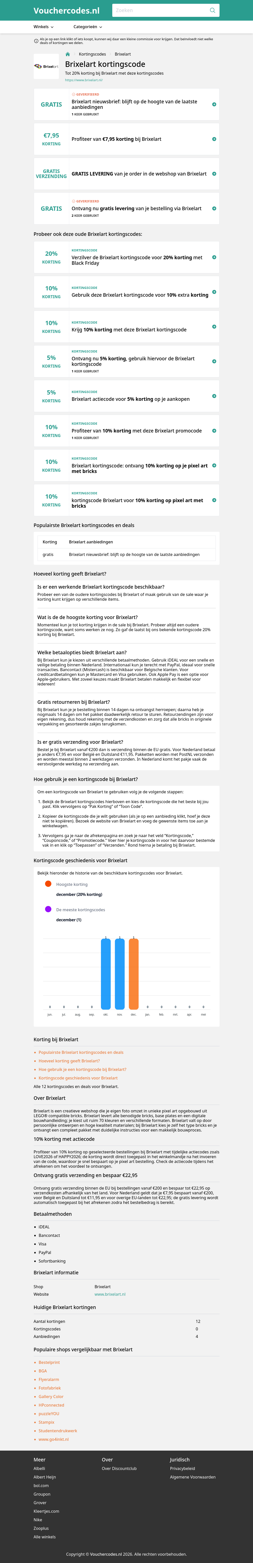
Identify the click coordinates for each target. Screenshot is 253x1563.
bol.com (41, 1485)
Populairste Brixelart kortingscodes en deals (81, 1052)
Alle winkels (45, 1537)
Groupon (42, 1494)
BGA (43, 1371)
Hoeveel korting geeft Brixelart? (69, 1061)
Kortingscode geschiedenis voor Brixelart (78, 1078)
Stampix (46, 1422)
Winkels (44, 27)
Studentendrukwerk (58, 1431)
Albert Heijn (45, 1477)
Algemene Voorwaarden (193, 1477)
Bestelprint (49, 1362)
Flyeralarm (49, 1379)
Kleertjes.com (46, 1511)
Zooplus (41, 1528)
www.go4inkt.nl (54, 1439)
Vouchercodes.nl (67, 10)
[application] (127, 975)
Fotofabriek (50, 1388)
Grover (40, 1502)
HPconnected (51, 1405)
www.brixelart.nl (110, 1294)
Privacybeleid (182, 1468)
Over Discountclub (119, 1468)
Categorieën (88, 27)
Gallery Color (51, 1396)
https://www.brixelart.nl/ (84, 80)
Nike (38, 1520)
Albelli (39, 1468)
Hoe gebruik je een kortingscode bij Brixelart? (82, 1069)
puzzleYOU (49, 1413)
